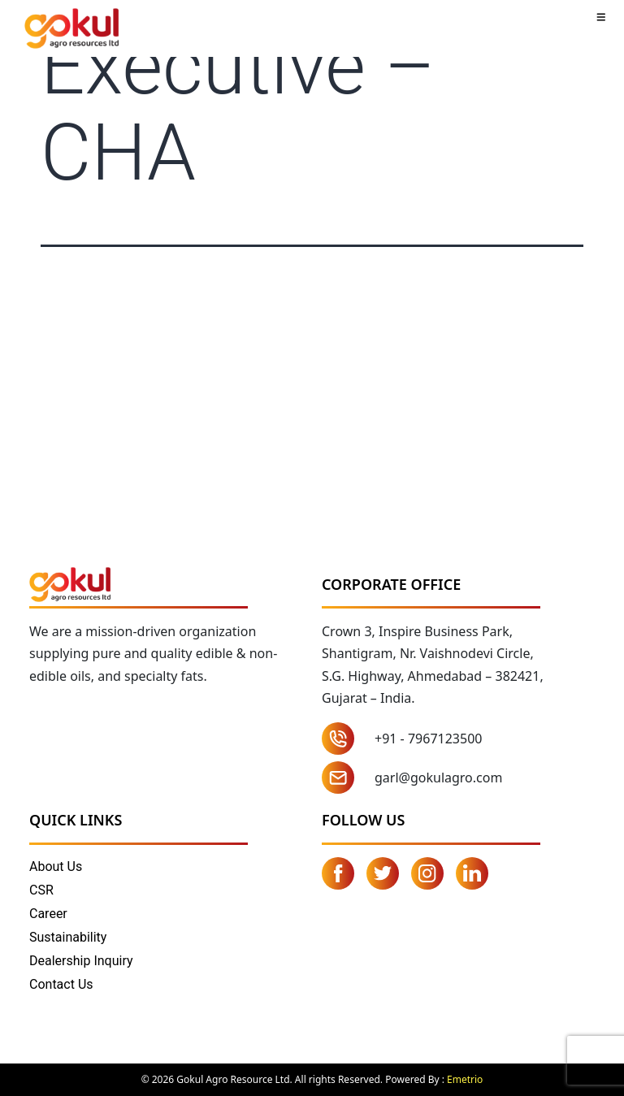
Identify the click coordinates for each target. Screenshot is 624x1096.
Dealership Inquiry (81, 960)
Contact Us (61, 984)
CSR (41, 890)
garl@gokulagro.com (438, 777)
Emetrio (465, 1079)
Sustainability (67, 937)
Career (48, 913)
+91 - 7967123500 (428, 738)
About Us (55, 866)
